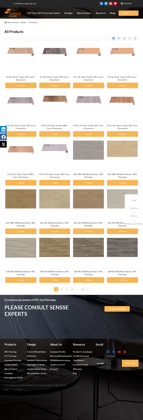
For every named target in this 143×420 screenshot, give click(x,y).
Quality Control (57, 364)
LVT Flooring (10, 356)
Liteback (8, 373)
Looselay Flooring (12, 360)
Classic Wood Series (36, 352)
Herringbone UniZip (13, 377)
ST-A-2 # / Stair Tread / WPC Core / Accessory (20, 175)
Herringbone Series (36, 364)
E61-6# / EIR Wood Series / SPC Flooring (54, 224)
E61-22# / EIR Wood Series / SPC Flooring (122, 175)
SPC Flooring (10, 352)
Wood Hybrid (10, 369)
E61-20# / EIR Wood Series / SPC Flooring (21, 224)
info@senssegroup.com (25, 3)
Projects (54, 369)
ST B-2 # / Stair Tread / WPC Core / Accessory (54, 127)
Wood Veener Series (36, 373)
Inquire (21, 85)
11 (82, 289)
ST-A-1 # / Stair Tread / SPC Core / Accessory (54, 175)
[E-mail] (111, 362)
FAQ (75, 373)
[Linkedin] (106, 3)
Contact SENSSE (117, 308)
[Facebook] (101, 3)
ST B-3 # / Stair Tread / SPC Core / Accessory (21, 127)
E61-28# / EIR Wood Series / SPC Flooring (88, 175)
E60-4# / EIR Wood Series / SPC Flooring (88, 273)
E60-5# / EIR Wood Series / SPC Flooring (54, 273)
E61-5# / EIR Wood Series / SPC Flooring (88, 224)
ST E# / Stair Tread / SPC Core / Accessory (20, 78)
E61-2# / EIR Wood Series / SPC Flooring (122, 224)
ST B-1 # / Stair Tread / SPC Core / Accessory (88, 127)
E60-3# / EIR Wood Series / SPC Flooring (122, 273)
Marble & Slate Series (37, 360)
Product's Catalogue (82, 352)
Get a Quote (126, 14)
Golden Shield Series (36, 369)
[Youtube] (110, 3)
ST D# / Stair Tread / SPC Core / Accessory (54, 78)
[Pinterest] (115, 3)
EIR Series (31, 356)
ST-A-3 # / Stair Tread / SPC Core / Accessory (122, 127)
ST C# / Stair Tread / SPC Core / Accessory (122, 78)
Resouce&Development (61, 356)
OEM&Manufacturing (60, 360)
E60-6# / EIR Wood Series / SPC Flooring (20, 273)
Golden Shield (10, 364)
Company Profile (57, 352)
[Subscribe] (133, 362)
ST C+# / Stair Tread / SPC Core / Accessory (88, 78)
